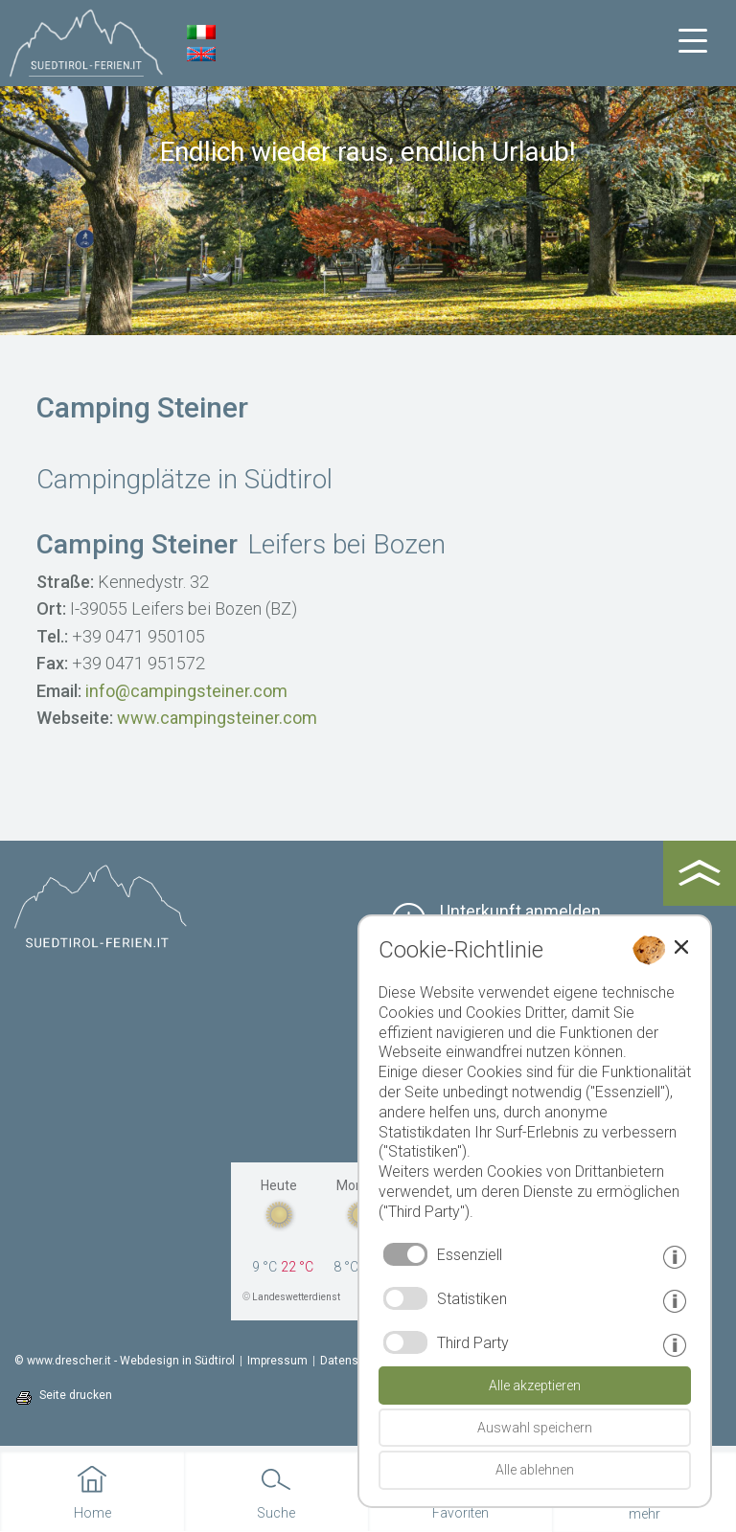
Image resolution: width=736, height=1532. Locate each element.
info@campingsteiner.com (186, 691)
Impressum (277, 1360)
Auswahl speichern (534, 1427)
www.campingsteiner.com (217, 718)
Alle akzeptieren (535, 1385)
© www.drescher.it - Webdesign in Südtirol (124, 1360)
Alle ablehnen (534, 1469)
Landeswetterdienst (296, 1297)
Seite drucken (75, 1395)
